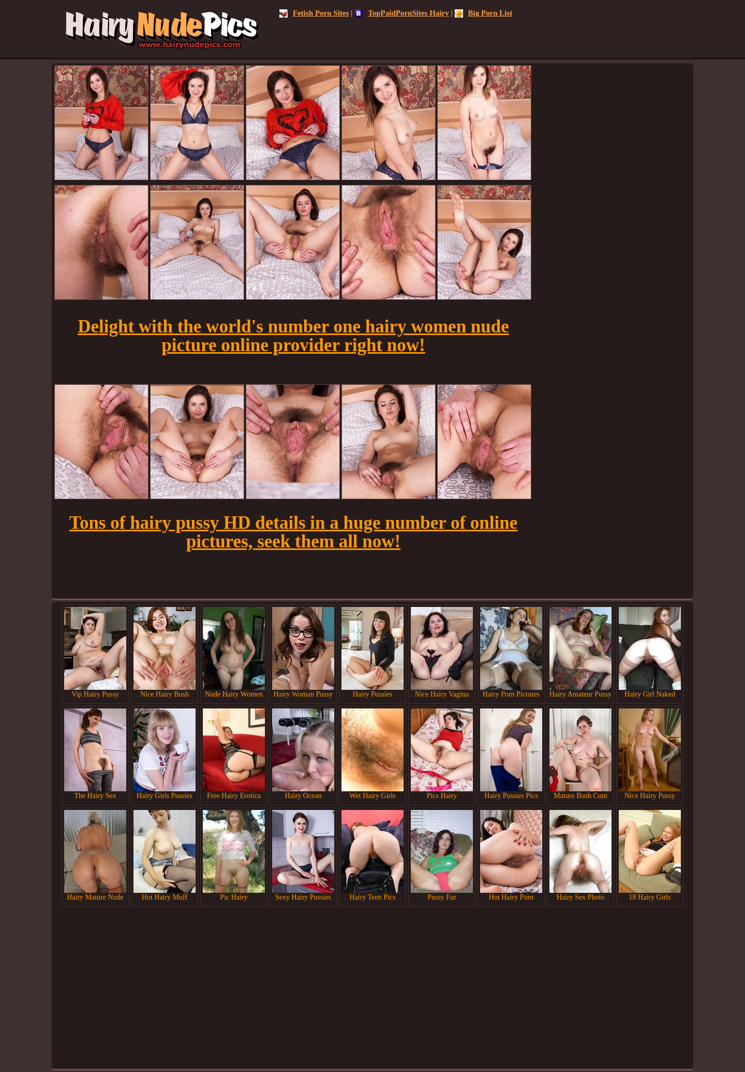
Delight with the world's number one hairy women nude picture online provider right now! (293, 335)
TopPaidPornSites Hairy (401, 13)
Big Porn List (484, 13)
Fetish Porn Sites (314, 13)
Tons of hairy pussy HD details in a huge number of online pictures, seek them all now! (293, 532)
